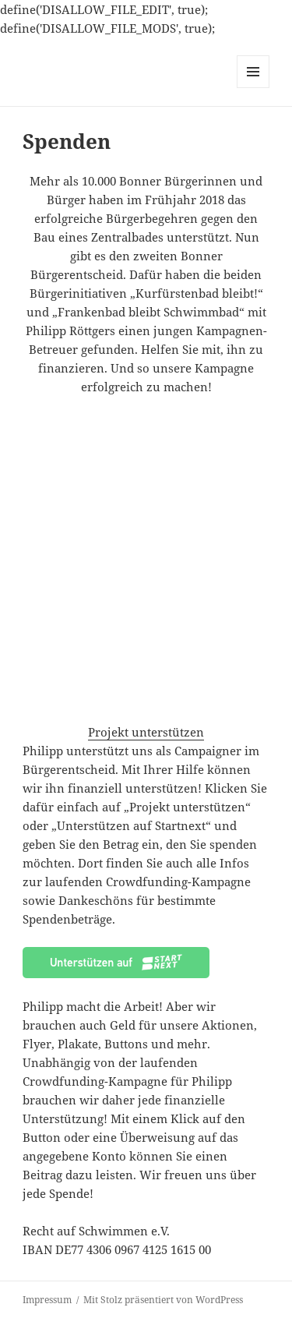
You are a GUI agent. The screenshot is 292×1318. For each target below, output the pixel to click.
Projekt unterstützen (146, 732)
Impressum (47, 1299)
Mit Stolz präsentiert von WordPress (163, 1299)
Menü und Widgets (253, 87)
